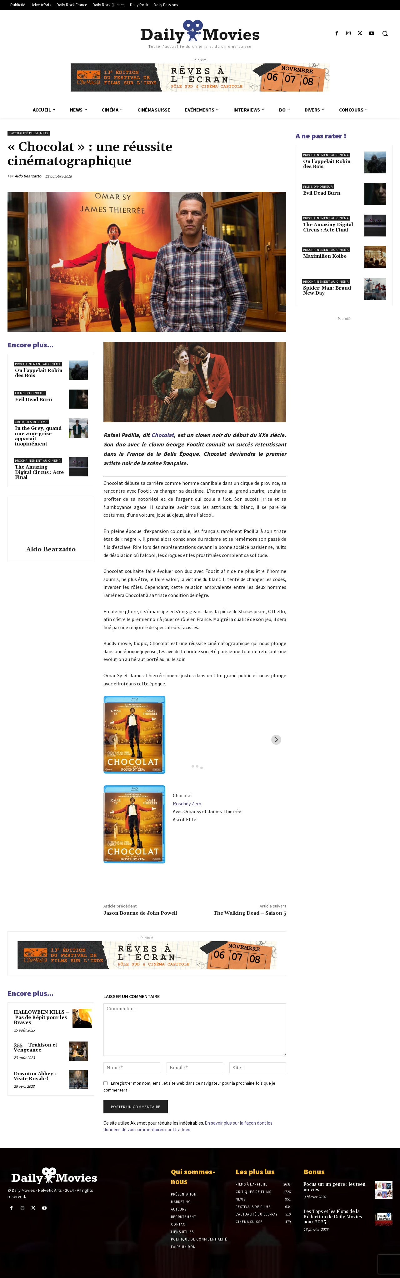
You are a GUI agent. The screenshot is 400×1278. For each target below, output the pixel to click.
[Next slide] (276, 740)
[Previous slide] (113, 740)
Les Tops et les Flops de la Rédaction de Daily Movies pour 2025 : (332, 1217)
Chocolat (162, 435)
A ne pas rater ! (321, 136)
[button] (385, 33)
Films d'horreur (30, 393)
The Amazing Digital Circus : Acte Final (39, 472)
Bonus (314, 1171)
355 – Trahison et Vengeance (35, 1047)
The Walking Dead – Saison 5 (249, 913)
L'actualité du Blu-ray (29, 133)
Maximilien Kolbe (325, 256)
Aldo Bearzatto (28, 176)
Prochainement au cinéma (38, 364)
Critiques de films (31, 422)
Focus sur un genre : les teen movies (334, 1187)
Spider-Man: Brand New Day (327, 290)
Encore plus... (31, 345)
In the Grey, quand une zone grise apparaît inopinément (38, 436)
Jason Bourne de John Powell (140, 913)
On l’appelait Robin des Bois (38, 373)
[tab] (188, 766)
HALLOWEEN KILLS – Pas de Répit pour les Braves (41, 1017)
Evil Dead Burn (33, 400)
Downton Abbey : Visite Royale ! (35, 1076)
